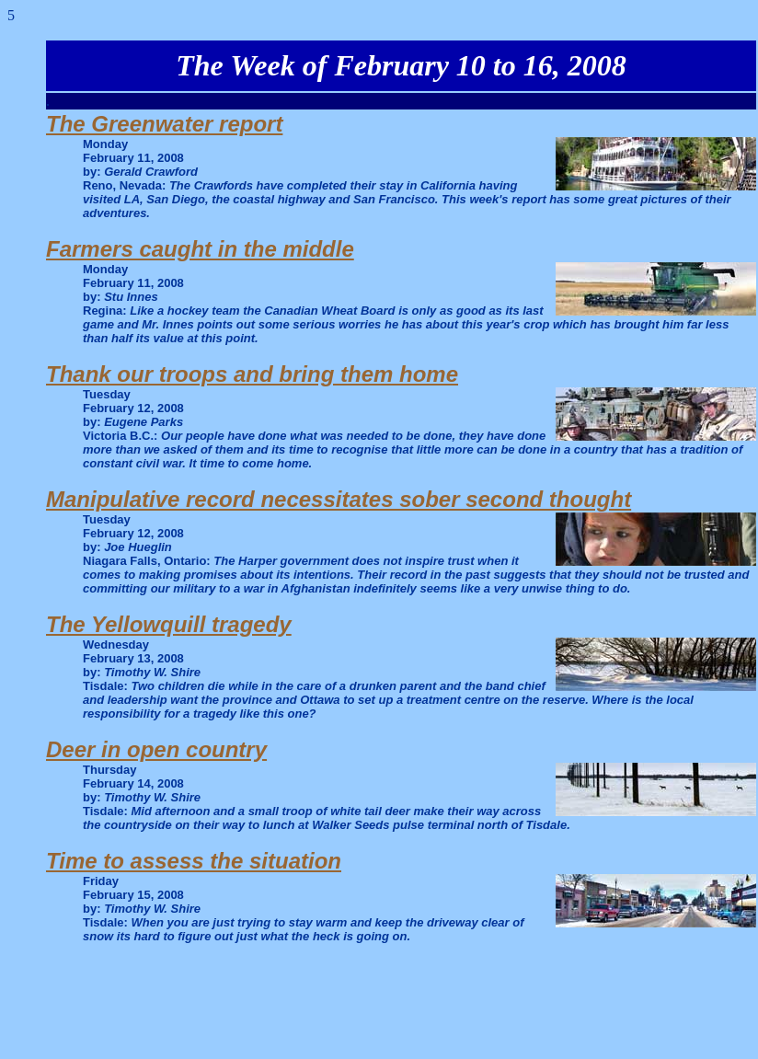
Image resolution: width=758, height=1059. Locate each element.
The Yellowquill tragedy (169, 624)
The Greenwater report (164, 123)
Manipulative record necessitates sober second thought (338, 499)
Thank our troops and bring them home (252, 374)
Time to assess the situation (193, 860)
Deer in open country (156, 749)
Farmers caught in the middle (200, 248)
